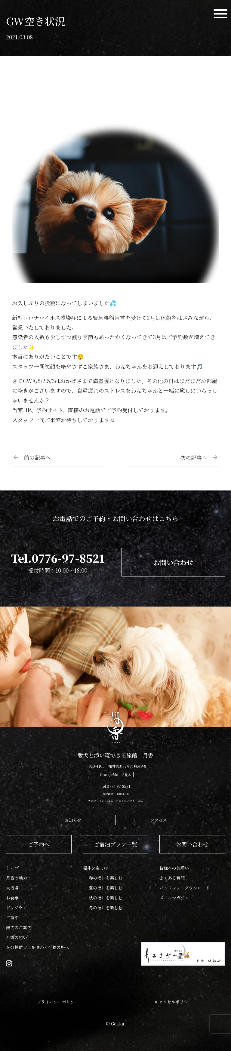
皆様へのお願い (174, 868)
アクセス (158, 820)
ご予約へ (39, 844)
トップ (12, 868)
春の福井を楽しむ (105, 878)
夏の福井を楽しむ (105, 888)
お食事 (12, 898)
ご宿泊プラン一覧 (115, 844)
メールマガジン (174, 898)
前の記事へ (34, 457)
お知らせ (72, 820)
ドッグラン (16, 908)
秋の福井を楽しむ (105, 898)
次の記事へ (196, 457)
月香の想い (16, 937)
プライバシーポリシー (58, 1002)
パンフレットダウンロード (184, 888)
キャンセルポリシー (173, 1002)
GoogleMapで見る (115, 774)
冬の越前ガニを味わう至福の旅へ (37, 947)
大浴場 (12, 888)
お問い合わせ (173, 562)
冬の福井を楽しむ (105, 908)
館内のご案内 (18, 927)
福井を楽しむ (95, 868)
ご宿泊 (12, 917)
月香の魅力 (16, 878)
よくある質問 (172, 878)
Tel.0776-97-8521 (57, 558)
